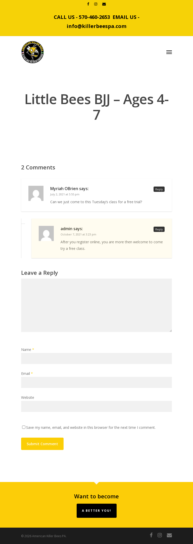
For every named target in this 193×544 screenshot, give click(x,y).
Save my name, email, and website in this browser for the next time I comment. (91, 427)
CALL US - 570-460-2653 (82, 17)
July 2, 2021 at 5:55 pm (64, 194)
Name (27, 349)
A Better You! (96, 510)
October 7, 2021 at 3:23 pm (78, 234)
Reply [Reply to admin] (159, 229)
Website (27, 397)
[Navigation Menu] (169, 51)
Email (27, 373)
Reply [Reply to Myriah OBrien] (159, 189)
